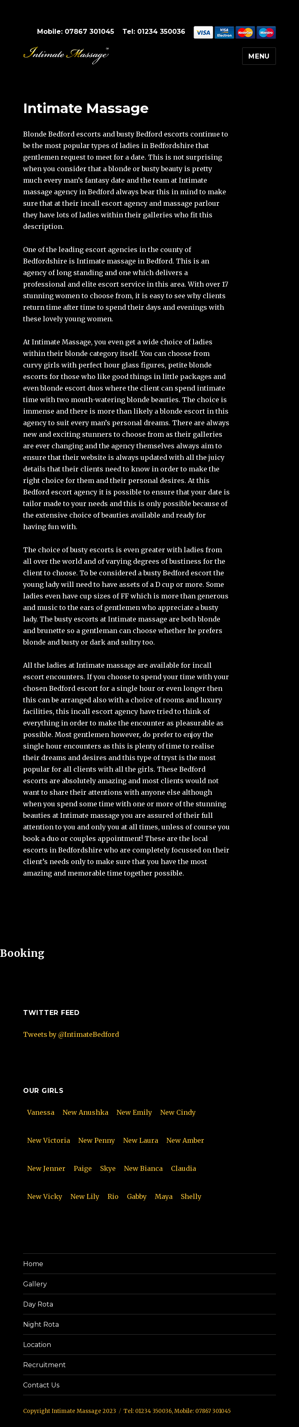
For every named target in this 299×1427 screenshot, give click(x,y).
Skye (108, 1168)
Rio (113, 1196)
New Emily (134, 1112)
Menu (259, 56)
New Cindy (178, 1112)
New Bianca (143, 1168)
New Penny (96, 1140)
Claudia (183, 1168)
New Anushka (85, 1112)
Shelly (191, 1196)
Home (33, 1264)
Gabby (137, 1196)
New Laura (140, 1140)
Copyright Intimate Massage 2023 (69, 1411)
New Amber (185, 1140)
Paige (83, 1168)
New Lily (84, 1196)
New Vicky (44, 1196)
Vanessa (40, 1112)
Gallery (35, 1284)
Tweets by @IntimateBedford (71, 1034)
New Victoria (48, 1140)
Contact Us (41, 1385)
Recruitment (44, 1365)
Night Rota (41, 1324)
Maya (164, 1196)
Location (37, 1345)
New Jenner (46, 1168)
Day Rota (38, 1304)
